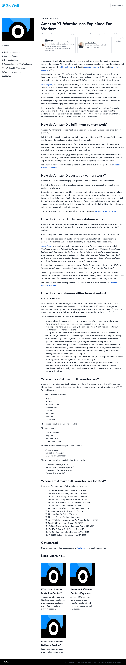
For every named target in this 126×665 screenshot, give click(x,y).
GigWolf (12, 5)
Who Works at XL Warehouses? (14, 68)
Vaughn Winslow (90, 43)
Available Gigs (117, 5)
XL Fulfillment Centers (10, 52)
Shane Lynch (49, 40)
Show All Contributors (118, 40)
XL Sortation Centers (10, 56)
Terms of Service (84, 662)
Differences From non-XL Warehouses (17, 64)
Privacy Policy (70, 662)
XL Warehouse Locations (11, 72)
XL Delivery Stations (10, 60)
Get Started (6, 76)
